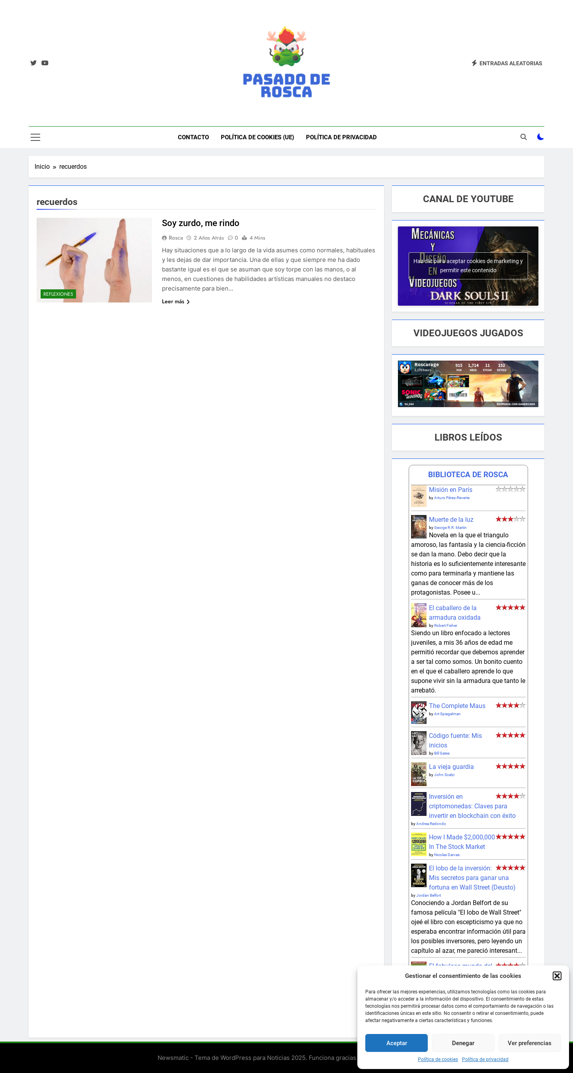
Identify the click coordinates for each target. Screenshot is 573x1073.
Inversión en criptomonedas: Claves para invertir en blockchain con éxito (472, 806)
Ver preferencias (530, 1043)
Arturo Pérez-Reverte (452, 498)
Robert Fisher (445, 625)
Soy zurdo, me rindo (201, 223)
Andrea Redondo (431, 823)
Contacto (193, 137)
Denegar (463, 1043)
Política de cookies (438, 1059)
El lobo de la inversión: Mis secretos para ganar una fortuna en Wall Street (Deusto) (472, 877)
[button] (557, 976)
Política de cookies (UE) (257, 137)
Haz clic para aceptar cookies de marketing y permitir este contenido (468, 265)
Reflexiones (58, 294)
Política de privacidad (485, 1059)
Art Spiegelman (447, 714)
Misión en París (450, 490)
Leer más (176, 301)
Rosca (176, 238)
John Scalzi (444, 775)
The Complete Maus (457, 706)
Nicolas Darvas (447, 855)
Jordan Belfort (428, 895)
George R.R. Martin (450, 527)
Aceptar (396, 1043)
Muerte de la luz (451, 519)
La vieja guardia (451, 767)
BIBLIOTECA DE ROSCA (468, 474)
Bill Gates (442, 753)
